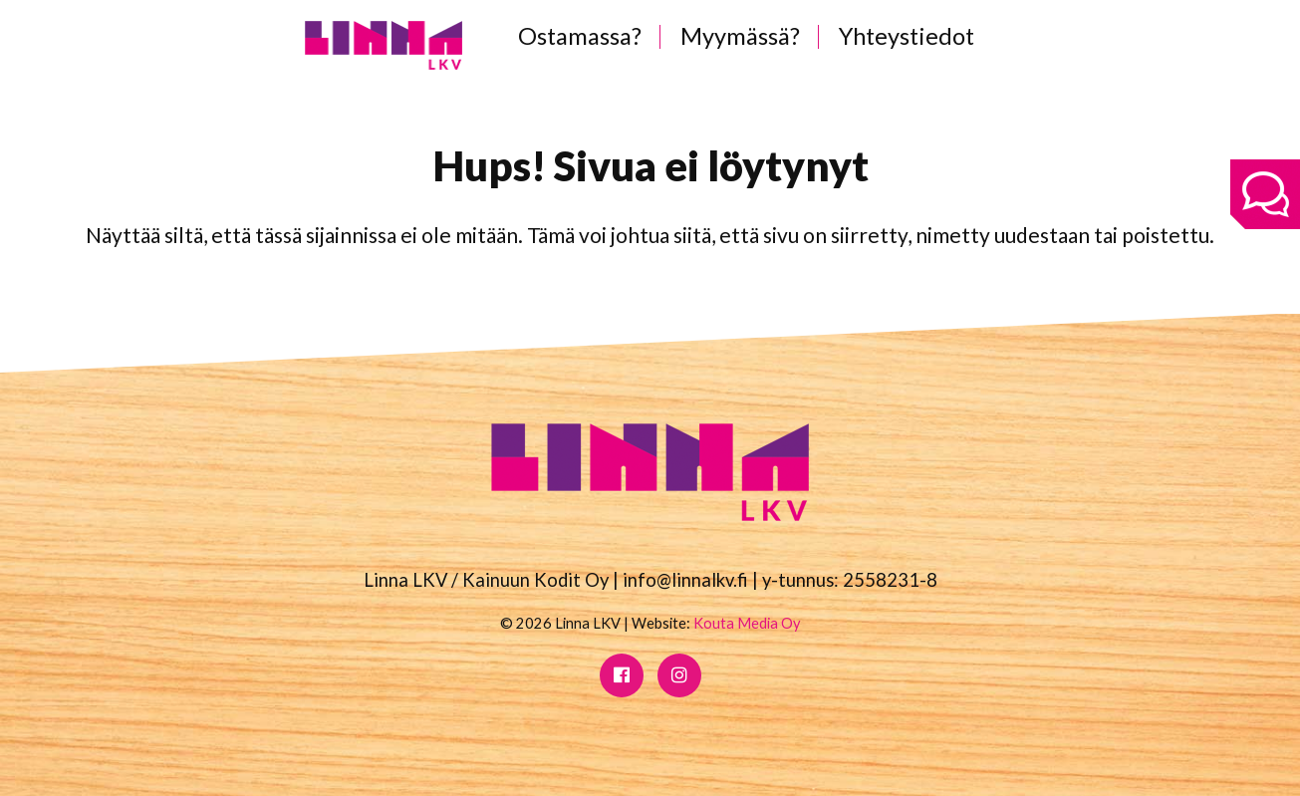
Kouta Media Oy (747, 623)
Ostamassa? (580, 37)
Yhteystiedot (906, 37)
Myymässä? (740, 37)
